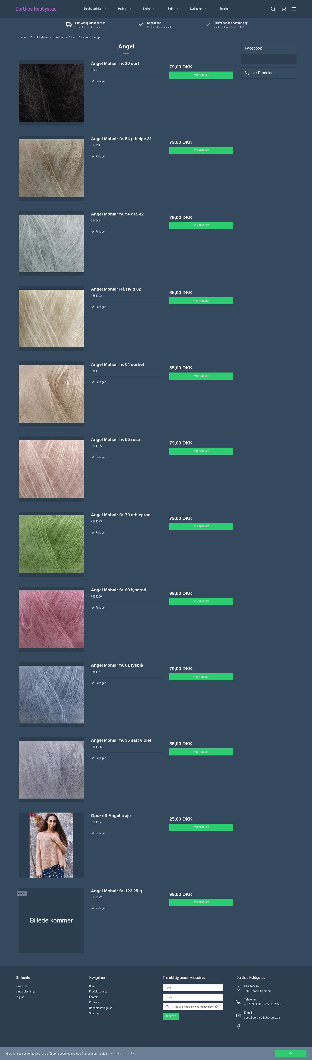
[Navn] (193, 987)
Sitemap (94, 1013)
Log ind (20, 997)
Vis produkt (201, 75)
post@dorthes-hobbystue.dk (262, 1018)
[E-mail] (193, 997)
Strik (173, 9)
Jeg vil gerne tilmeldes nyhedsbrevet (196, 1006)
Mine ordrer (22, 986)
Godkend (170, 1016)
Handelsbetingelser (101, 1008)
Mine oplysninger (26, 991)
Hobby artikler (95, 9)
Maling (124, 9)
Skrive (149, 9)
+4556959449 (253, 1004)
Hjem (92, 986)
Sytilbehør (199, 9)
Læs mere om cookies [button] (122, 1053)
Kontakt (93, 997)
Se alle (223, 9)
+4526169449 (272, 1004)
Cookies (94, 1002)
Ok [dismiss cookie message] (290, 1053)
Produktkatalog (98, 991)
